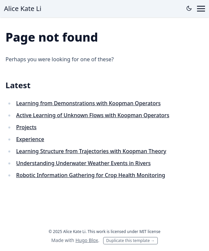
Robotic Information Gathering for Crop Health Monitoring (90, 175)
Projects (26, 127)
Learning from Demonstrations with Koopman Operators (88, 103)
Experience (30, 139)
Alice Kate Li (22, 8)
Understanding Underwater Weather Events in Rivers (83, 163)
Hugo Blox (87, 240)
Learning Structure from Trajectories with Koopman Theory (91, 151)
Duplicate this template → (130, 240)
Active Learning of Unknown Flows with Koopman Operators (92, 115)
